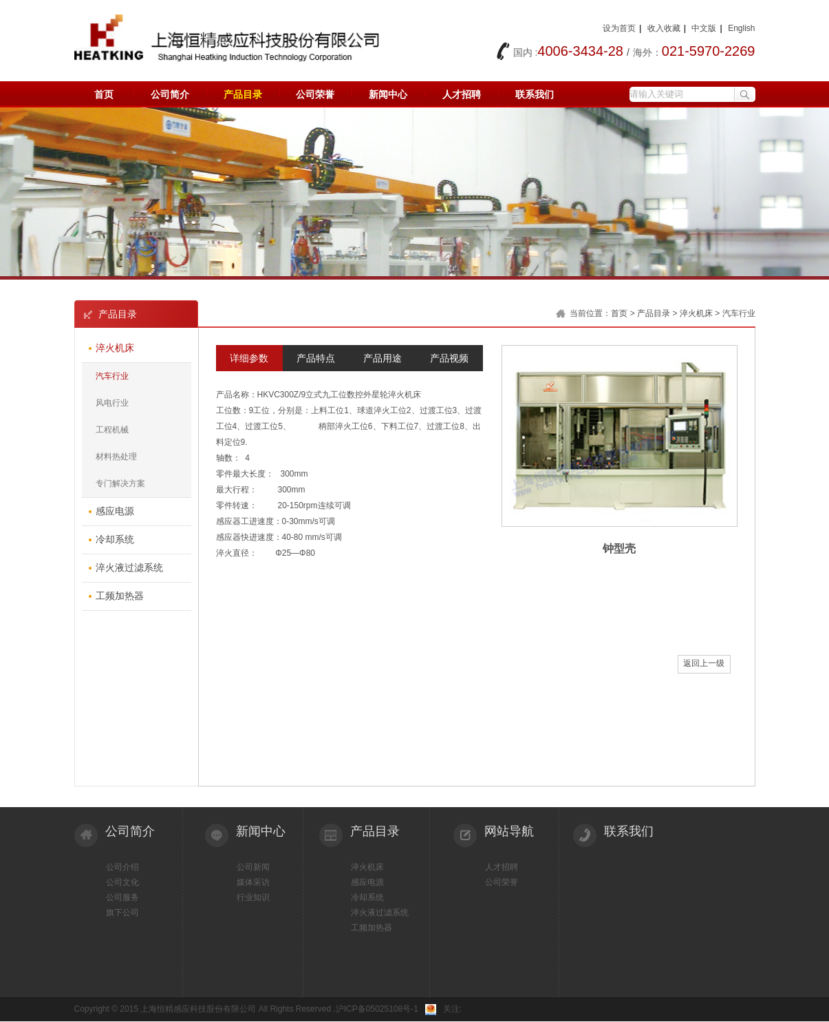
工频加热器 (371, 927)
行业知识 (253, 897)
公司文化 (122, 882)
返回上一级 (703, 663)
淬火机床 (696, 313)
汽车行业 (112, 376)
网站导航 (509, 831)
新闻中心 (388, 94)
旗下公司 (122, 912)
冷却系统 (367, 897)
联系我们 (534, 94)
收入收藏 (663, 28)
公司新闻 (253, 867)
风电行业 (112, 403)
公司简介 (170, 94)
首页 (104, 94)
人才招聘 (461, 94)
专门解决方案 (120, 483)
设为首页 (619, 28)
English (741, 28)
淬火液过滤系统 (380, 912)
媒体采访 (253, 882)
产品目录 (243, 94)
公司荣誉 (315, 94)
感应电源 (367, 882)
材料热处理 (116, 456)
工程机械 (112, 430)
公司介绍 (122, 867)
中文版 (703, 28)
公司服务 (122, 897)
